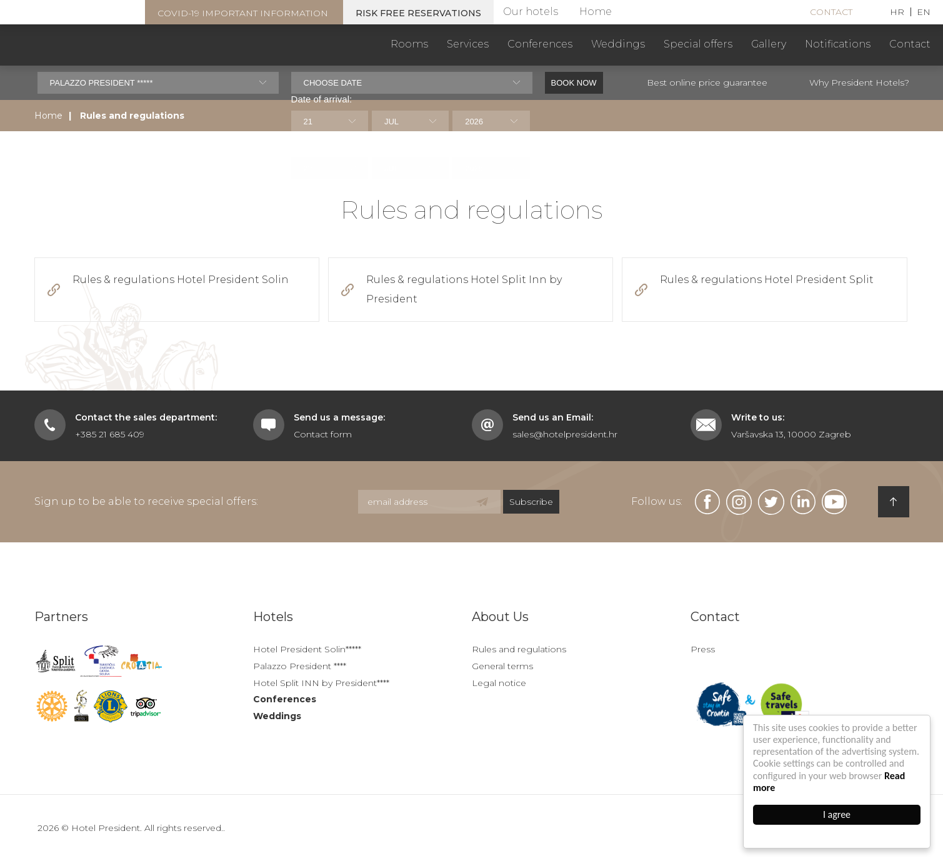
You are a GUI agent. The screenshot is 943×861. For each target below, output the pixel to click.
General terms (502, 666)
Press (703, 649)
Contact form (323, 434)
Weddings (618, 44)
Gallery (768, 44)
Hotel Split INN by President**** (321, 683)
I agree (837, 814)
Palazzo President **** (299, 666)
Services (468, 44)
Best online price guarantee (707, 82)
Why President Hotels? (859, 82)
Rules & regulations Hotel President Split (767, 280)
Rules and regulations (519, 649)
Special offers (698, 44)
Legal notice (499, 683)
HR (897, 11)
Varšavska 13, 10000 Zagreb (791, 434)
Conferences (539, 44)
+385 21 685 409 (109, 434)
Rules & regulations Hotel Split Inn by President (464, 289)
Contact (831, 11)
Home (595, 11)
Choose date (333, 82)
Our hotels (530, 11)
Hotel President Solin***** (307, 649)
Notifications (838, 44)
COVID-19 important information (242, 13)
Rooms (409, 44)
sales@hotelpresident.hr (564, 434)
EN (924, 11)
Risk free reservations (418, 13)
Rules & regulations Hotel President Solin (180, 280)
